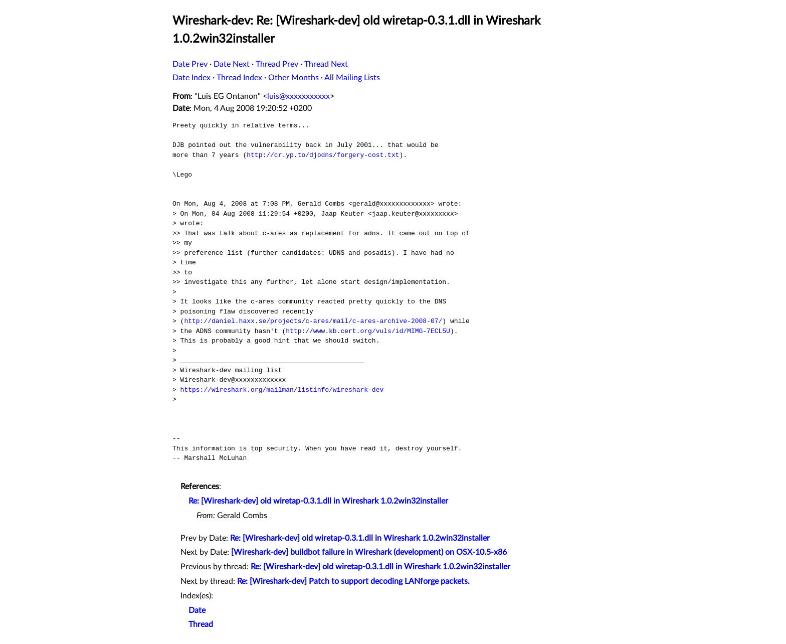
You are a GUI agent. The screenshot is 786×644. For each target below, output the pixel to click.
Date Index (191, 78)
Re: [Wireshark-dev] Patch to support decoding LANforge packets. (353, 581)
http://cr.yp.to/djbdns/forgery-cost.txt (323, 154)
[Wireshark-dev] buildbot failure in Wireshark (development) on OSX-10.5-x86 (369, 552)
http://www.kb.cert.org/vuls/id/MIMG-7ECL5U (368, 331)
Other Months (293, 78)
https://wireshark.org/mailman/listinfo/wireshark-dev (282, 389)
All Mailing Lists (352, 78)
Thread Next (326, 64)
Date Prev (190, 64)
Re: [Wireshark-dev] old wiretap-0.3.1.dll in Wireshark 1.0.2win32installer (318, 501)
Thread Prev (277, 64)
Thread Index (239, 78)
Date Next (232, 64)
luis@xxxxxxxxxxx (298, 96)
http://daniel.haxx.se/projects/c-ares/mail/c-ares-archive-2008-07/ (313, 321)
